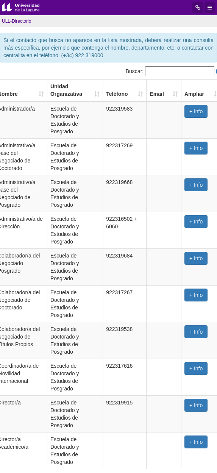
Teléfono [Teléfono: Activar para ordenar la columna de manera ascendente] (130, 86)
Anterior (61, 391)
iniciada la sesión (30, 411)
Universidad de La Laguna (26, 7)
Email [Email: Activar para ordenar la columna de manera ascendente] (169, 86)
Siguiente (153, 391)
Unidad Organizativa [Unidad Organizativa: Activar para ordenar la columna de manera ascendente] (69, 86)
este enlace (89, 411)
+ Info (202, 104)
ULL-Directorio (16, 21)
